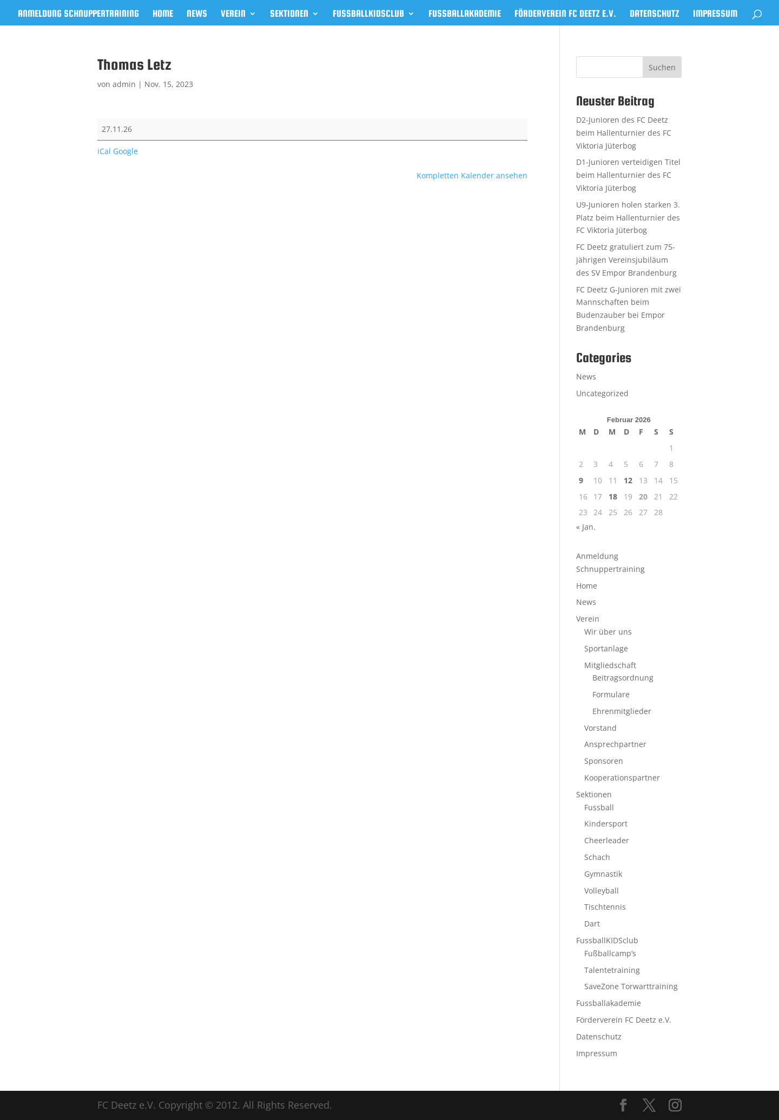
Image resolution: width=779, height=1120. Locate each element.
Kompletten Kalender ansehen (472, 175)
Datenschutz (654, 14)
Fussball (599, 807)
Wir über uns (608, 631)
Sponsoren (603, 761)
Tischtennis (605, 907)
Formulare (611, 694)
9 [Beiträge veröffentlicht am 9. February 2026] (581, 480)
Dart (592, 923)
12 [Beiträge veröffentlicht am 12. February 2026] (628, 480)
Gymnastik (603, 874)
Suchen (662, 67)
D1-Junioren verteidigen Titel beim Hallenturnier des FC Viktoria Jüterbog (628, 175)
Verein (233, 14)
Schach (597, 857)
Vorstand (600, 728)
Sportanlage (606, 648)
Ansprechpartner (615, 744)
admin (124, 84)
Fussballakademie (464, 14)
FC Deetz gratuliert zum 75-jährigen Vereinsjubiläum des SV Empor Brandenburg (626, 260)
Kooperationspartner (622, 777)
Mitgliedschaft (610, 665)
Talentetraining (612, 970)
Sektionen (289, 14)
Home (163, 14)
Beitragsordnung (622, 677)
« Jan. (586, 527)
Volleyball (601, 890)
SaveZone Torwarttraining (631, 986)
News (197, 14)
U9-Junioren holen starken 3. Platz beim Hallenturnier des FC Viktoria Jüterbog (628, 217)
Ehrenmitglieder (621, 711)
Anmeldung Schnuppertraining (78, 14)
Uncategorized (602, 393)
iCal (104, 151)
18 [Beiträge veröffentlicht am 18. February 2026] (613, 496)
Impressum (715, 14)
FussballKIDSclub (368, 14)
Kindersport (606, 823)
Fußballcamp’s (610, 953)
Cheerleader (606, 840)
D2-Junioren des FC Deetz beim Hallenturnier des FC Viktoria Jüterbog (623, 133)
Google (125, 151)
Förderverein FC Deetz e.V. (565, 14)
